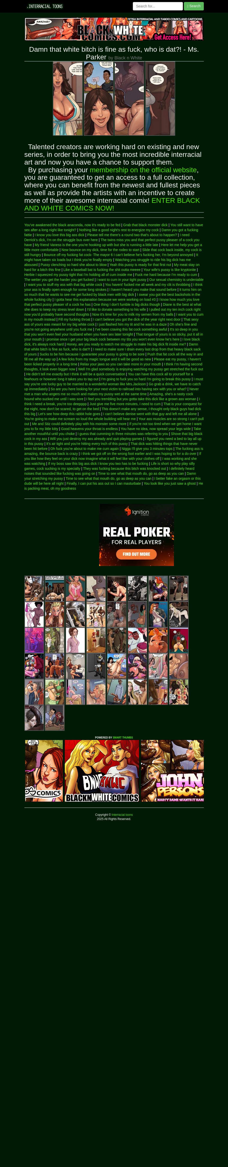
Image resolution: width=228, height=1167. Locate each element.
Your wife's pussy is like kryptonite (169, 270)
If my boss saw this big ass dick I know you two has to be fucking (98, 464)
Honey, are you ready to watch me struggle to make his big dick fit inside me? (126, 344)
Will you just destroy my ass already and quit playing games (96, 439)
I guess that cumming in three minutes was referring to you (122, 434)
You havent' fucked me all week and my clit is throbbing (147, 285)
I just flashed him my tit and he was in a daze (132, 324)
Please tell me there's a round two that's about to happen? (132, 235)
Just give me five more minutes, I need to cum (125, 404)
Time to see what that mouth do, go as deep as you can (141, 473)
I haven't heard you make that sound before (143, 290)
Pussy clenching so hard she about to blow (74, 265)
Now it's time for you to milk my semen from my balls (132, 314)
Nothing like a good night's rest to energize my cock (119, 230)
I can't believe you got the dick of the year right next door (137, 319)
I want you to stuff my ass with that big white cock (64, 285)
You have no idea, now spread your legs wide (156, 429)
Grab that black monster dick (145, 225)
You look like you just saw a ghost (170, 483)
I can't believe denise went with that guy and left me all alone (150, 414)
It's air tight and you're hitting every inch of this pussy (87, 444)
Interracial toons (122, 815)
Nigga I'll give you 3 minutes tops (147, 449)
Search (193, 6)
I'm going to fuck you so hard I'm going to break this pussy (146, 379)
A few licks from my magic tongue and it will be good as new (104, 359)
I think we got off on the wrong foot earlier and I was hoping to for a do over (138, 454)
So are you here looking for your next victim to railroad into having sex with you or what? (119, 389)
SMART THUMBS (123, 737)
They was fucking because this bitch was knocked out (124, 469)
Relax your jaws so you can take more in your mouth (120, 364)
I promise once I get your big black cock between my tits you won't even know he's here (112, 339)
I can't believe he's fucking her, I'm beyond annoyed (153, 255)
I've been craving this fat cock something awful (131, 329)
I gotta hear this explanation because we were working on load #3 (105, 300)
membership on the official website (143, 170)
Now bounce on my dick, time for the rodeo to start (101, 250)
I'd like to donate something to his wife (116, 309)
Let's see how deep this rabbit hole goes (69, 414)
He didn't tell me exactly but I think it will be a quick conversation (75, 374)
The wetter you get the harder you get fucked (59, 280)
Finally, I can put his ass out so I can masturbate (104, 483)
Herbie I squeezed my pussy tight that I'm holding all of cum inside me (78, 275)
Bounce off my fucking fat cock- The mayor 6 (79, 255)
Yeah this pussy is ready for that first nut (140, 265)
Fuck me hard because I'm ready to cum (166, 275)
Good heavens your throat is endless (89, 429)
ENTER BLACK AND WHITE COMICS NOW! (112, 204)
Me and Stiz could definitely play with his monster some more (79, 424)
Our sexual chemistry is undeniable (176, 280)
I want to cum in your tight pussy (122, 280)
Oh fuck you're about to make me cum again (84, 449)
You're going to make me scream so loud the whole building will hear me (80, 419)
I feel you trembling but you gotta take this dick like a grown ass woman (141, 399)
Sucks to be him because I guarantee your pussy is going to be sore (92, 354)
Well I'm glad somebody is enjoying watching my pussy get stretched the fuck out (140, 369)
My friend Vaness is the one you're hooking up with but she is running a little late (96, 245)
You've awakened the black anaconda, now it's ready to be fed (72, 225)
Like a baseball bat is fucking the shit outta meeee (102, 270)
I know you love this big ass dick (59, 235)
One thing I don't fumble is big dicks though (126, 304)
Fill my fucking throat (74, 319)
